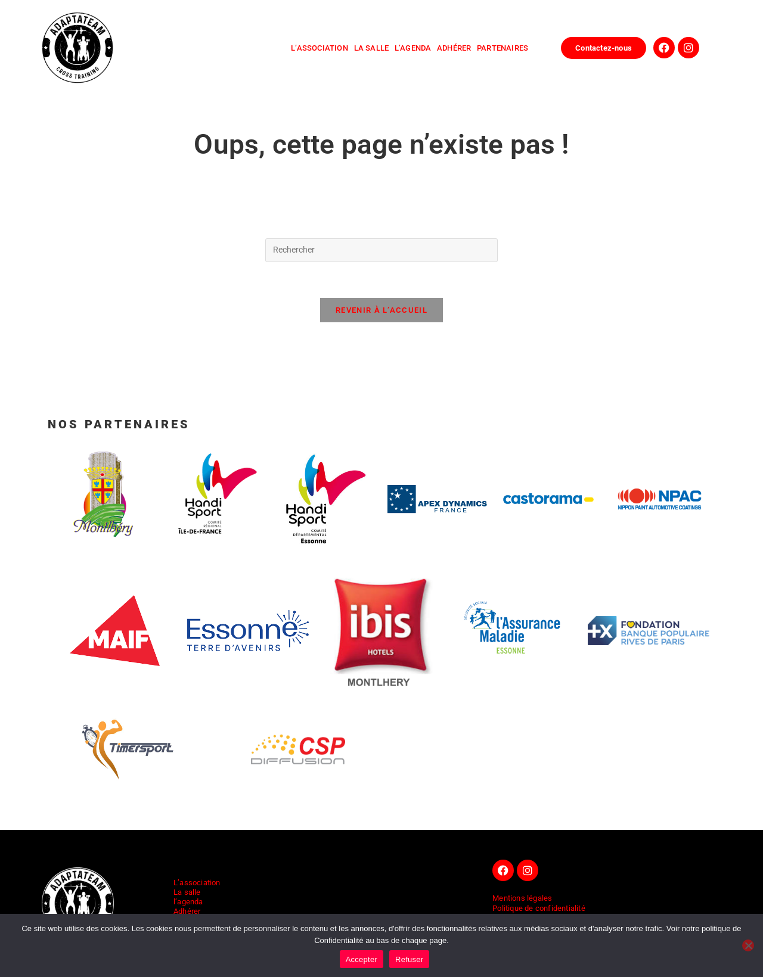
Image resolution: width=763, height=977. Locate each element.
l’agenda (416, 47)
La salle (187, 892)
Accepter (361, 959)
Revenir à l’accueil (381, 310)
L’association (197, 882)
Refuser (409, 959)
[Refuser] (748, 945)
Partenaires (502, 47)
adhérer (457, 47)
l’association (319, 47)
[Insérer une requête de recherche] (381, 250)
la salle (374, 47)
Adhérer (186, 911)
